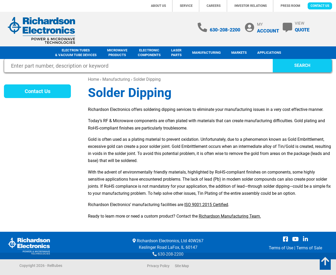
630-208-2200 (225, 30)
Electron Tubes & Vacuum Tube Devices (76, 52)
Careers (213, 6)
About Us (158, 6)
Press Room (290, 6)
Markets (239, 53)
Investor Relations (250, 6)
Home (93, 79)
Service (186, 6)
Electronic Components (149, 52)
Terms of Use (281, 247)
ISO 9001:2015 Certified (206, 204)
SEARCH (302, 65)
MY (268, 27)
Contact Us (320, 6)
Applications (269, 53)
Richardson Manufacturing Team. (230, 216)
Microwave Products (117, 52)
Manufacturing (206, 53)
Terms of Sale (309, 247)
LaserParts (176, 52)
